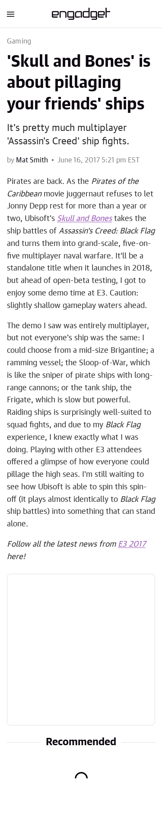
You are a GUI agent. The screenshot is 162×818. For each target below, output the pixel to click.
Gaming (19, 41)
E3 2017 (132, 544)
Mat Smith (32, 160)
